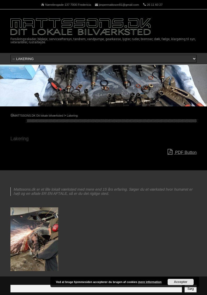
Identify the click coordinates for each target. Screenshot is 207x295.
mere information (150, 282)
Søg (190, 289)
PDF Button (182, 152)
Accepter (180, 282)
